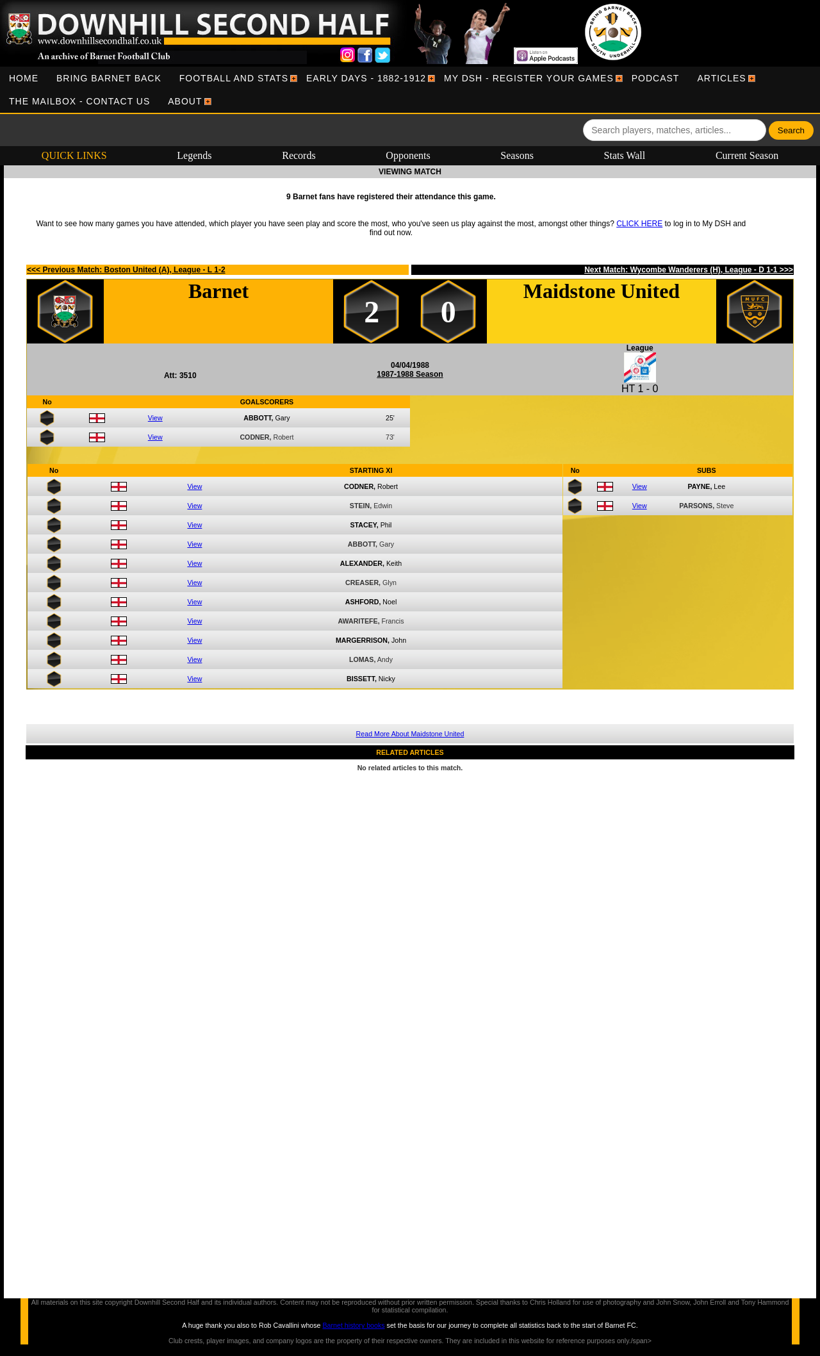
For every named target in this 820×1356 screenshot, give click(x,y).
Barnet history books (353, 1325)
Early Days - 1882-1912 (366, 78)
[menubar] (410, 90)
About (185, 101)
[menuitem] (23, 78)
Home (23, 78)
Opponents (408, 155)
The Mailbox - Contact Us (79, 101)
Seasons (517, 155)
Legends (194, 155)
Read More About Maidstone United (410, 734)
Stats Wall (625, 155)
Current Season (747, 155)
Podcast (656, 78)
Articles (721, 78)
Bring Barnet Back (108, 78)
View (155, 418)
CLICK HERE (639, 223)
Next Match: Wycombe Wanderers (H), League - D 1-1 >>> (688, 269)
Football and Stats (233, 78)
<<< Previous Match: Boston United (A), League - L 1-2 (126, 269)
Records (298, 155)
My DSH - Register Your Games (529, 78)
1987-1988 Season (410, 374)
